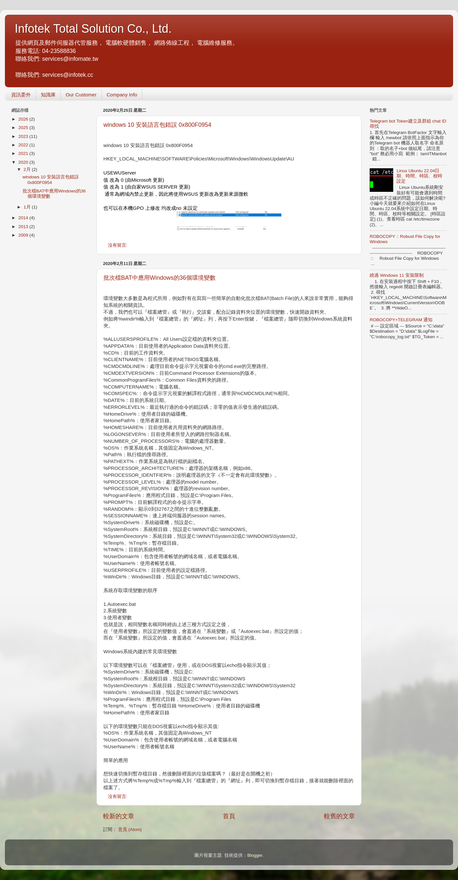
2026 (23, 119)
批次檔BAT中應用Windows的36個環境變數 (159, 277)
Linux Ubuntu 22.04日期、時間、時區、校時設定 (419, 176)
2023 (23, 136)
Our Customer (81, 94)
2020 (23, 162)
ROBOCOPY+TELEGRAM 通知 (401, 319)
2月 (28, 169)
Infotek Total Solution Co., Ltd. (93, 28)
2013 (23, 226)
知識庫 (48, 94)
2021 (23, 153)
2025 (23, 127)
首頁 (229, 816)
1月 (28, 207)
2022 (23, 144)
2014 (23, 217)
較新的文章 (118, 816)
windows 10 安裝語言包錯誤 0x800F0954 (157, 125)
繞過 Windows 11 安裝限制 (397, 275)
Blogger (254, 855)
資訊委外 (21, 94)
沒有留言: (118, 245)
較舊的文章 (339, 816)
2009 (23, 235)
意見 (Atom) (130, 829)
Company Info (122, 94)
